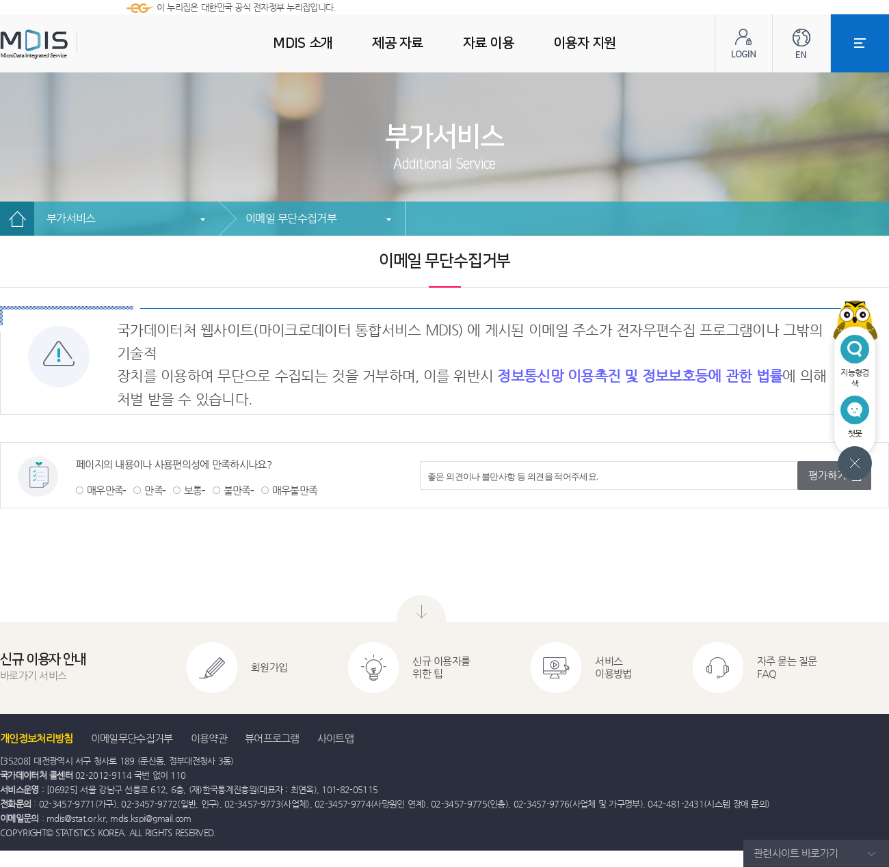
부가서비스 (71, 218)
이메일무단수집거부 (132, 738)
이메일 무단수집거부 (291, 218)
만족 (153, 490)
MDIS (68, 44)
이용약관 (209, 738)
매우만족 (105, 490)
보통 (193, 490)
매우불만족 (295, 490)
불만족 (237, 490)
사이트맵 (335, 738)
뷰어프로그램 (272, 738)
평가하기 (827, 475)
